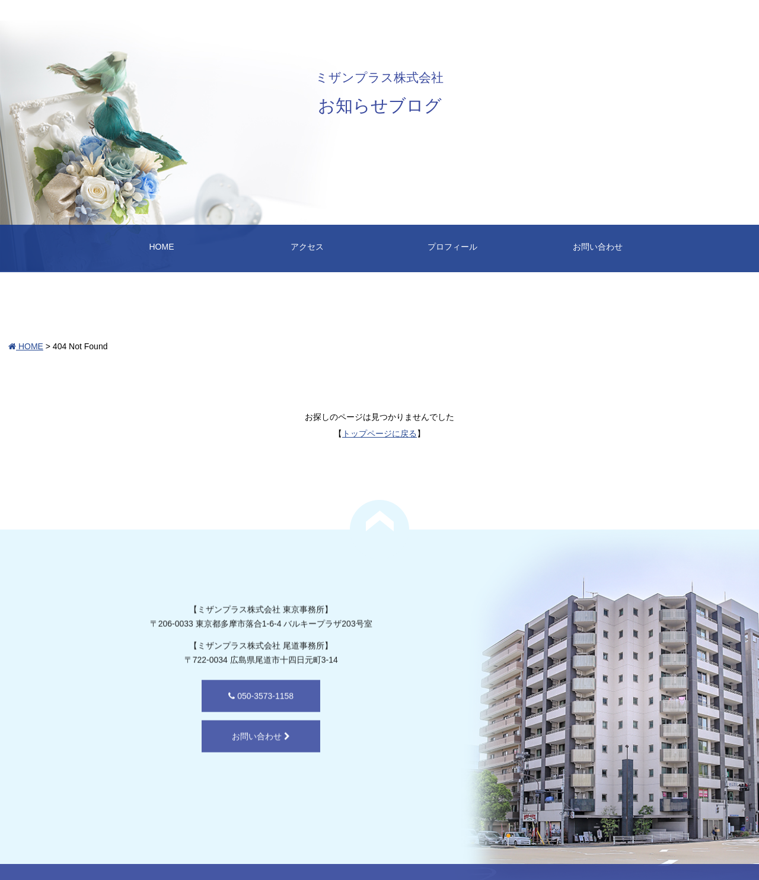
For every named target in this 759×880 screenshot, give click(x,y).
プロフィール (452, 246)
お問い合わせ (598, 246)
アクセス (307, 246)
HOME (161, 246)
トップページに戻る (379, 433)
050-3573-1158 (198, 729)
